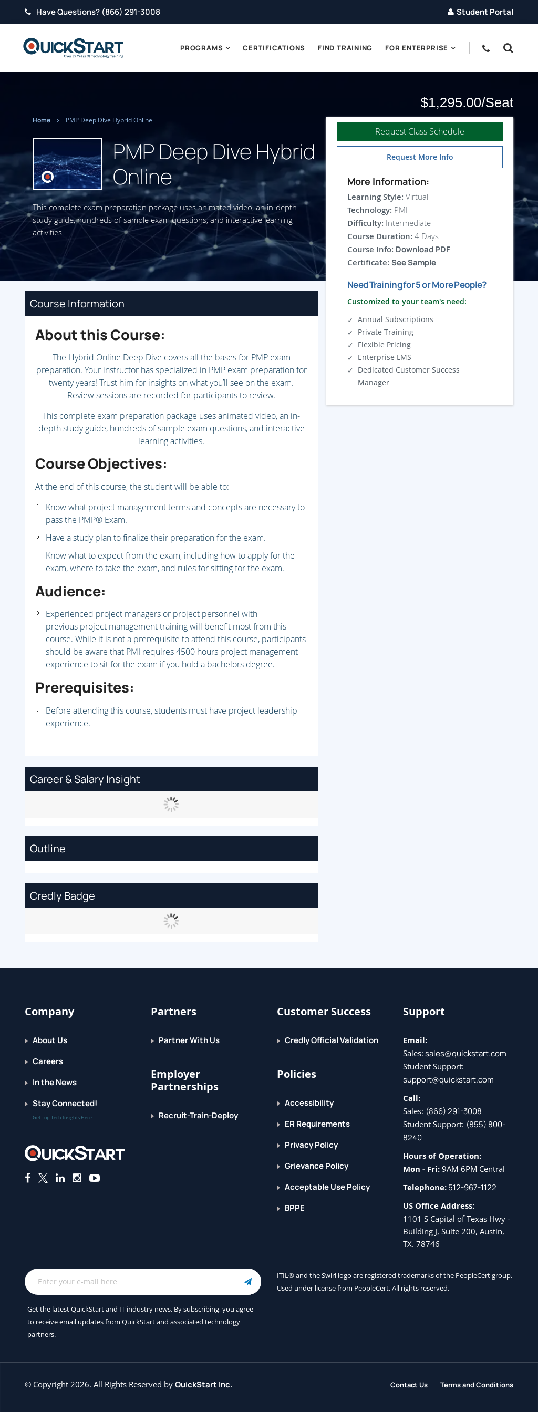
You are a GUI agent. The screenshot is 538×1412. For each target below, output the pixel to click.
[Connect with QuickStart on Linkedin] (60, 1178)
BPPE (295, 1207)
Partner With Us (189, 1040)
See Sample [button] (413, 262)
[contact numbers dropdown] (489, 48)
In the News (55, 1082)
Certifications (274, 48)
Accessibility (309, 1102)
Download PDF (423, 249)
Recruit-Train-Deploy (198, 1115)
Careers (48, 1061)
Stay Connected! (65, 1103)
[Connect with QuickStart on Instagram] (77, 1178)
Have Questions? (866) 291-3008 (92, 11)
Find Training (345, 48)
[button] (505, 47)
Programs (201, 48)
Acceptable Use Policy (327, 1186)
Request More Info (420, 157)
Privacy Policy (311, 1144)
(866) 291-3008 (454, 1111)
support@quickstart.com (448, 1079)
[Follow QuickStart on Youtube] (94, 1178)
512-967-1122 (471, 1187)
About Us (50, 1040)
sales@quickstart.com (464, 1053)
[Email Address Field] (143, 1282)
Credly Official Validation (331, 1040)
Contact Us (409, 1384)
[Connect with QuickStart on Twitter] (43, 1178)
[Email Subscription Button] (248, 1282)
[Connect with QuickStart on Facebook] (27, 1178)
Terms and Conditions (476, 1384)
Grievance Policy (316, 1165)
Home (42, 120)
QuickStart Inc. (204, 1384)
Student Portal (480, 11)
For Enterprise (416, 48)
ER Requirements (317, 1123)
